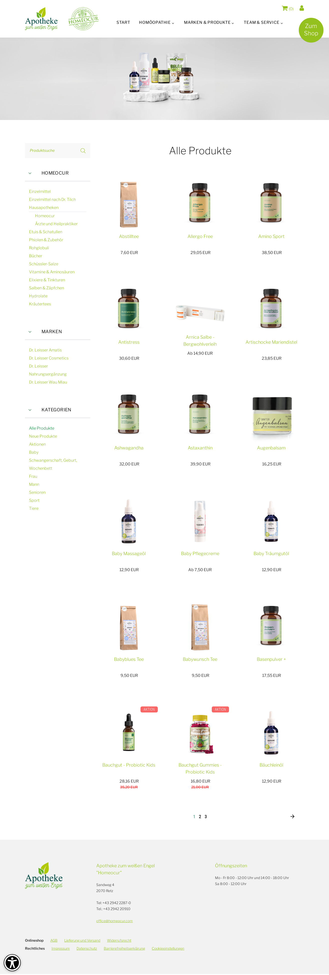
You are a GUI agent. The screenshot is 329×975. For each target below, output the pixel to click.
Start (122, 22)
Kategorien (48, 410)
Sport (34, 500)
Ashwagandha (129, 447)
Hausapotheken (43, 207)
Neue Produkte (43, 436)
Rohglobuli (39, 248)
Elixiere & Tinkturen (47, 280)
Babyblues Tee (129, 659)
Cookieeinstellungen (168, 949)
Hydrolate (38, 296)
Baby (33, 452)
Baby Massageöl (129, 553)
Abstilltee (129, 236)
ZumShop (309, 31)
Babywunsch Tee (200, 659)
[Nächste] (292, 817)
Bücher (35, 256)
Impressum (61, 949)
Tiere (33, 508)
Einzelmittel (40, 191)
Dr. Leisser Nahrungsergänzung (48, 370)
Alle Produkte (41, 428)
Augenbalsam (271, 447)
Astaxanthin (200, 447)
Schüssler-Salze (43, 264)
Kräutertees (40, 304)
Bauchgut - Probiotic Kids (128, 765)
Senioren (37, 492)
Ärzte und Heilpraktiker (56, 223)
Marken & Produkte (207, 22)
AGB (54, 941)
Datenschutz (86, 949)
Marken (43, 331)
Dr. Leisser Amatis (45, 350)
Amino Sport (271, 236)
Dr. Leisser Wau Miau (48, 382)
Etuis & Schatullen (45, 231)
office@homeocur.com (114, 922)
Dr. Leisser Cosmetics (48, 358)
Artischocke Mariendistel (271, 342)
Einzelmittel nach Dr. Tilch (52, 199)
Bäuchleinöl (271, 765)
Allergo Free (200, 236)
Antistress (129, 342)
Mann (34, 484)
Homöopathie (154, 22)
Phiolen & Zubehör (46, 239)
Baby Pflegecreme (200, 553)
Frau (33, 476)
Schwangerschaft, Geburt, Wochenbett (53, 464)
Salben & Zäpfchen (46, 288)
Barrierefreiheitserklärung (124, 949)
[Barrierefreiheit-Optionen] (12, 962)
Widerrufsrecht (119, 941)
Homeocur (47, 173)
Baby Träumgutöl (271, 553)
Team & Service (262, 22)
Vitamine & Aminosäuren (51, 272)
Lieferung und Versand (82, 941)
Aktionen (37, 444)
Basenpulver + (271, 659)
